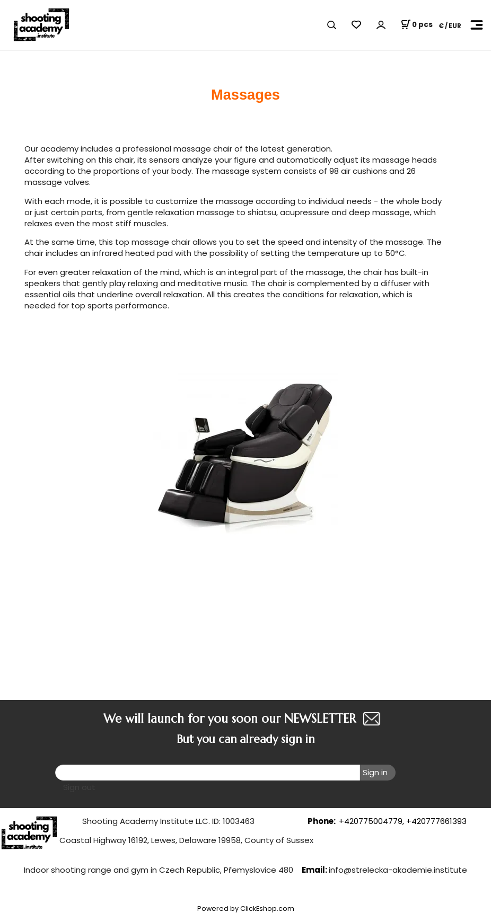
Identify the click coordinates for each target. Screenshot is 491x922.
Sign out (79, 787)
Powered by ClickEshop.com (245, 908)
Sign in (375, 772)
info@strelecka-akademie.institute (398, 869)
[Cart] (416, 24)
